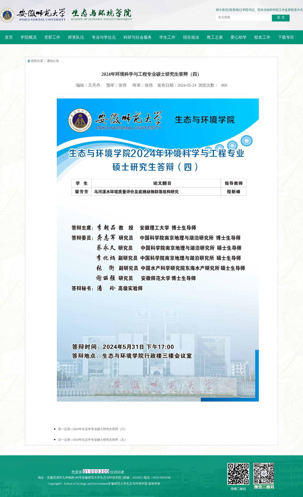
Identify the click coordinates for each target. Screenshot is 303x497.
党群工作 (50, 39)
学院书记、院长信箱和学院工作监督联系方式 (272, 10)
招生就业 (189, 39)
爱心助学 (239, 37)
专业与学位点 (102, 39)
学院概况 (27, 39)
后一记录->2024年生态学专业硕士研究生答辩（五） (92, 439)
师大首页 (222, 10)
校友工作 (260, 39)
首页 (9, 37)
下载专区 (286, 37)
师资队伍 (74, 39)
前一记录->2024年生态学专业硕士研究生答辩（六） (92, 429)
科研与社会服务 (136, 39)
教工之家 (213, 39)
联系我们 (235, 10)
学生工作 (167, 37)
